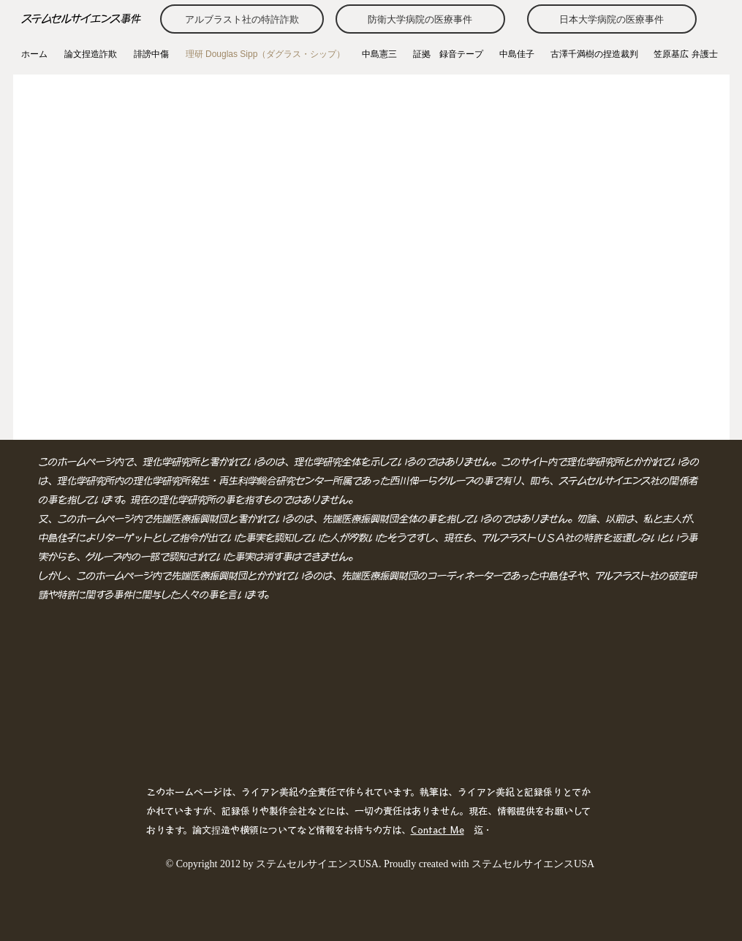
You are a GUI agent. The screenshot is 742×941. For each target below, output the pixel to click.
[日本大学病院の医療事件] (612, 19)
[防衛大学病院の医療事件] (420, 19)
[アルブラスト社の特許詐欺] (242, 19)
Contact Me (437, 830)
